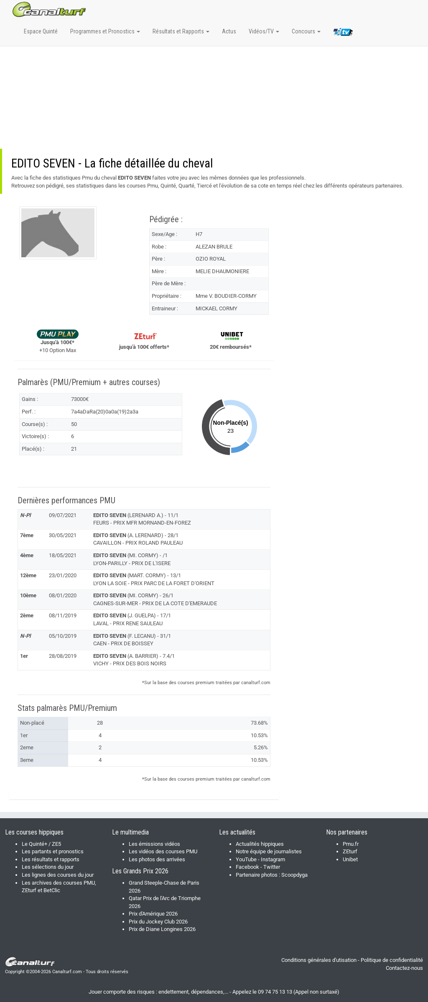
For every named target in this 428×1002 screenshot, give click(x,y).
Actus (229, 31)
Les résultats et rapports (50, 859)
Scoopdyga (294, 875)
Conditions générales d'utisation (319, 960)
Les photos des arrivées (157, 859)
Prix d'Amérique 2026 (153, 914)
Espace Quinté (41, 31)
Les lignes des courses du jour (58, 875)
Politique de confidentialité (392, 960)
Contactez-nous (404, 968)
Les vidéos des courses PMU (163, 851)
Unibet (350, 859)
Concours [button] (306, 31)
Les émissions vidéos (154, 844)
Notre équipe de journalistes (269, 851)
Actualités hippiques (260, 844)
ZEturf (350, 851)
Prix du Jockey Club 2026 (158, 921)
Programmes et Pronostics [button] (105, 31)
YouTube (246, 859)
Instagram (273, 859)
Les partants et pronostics (53, 851)
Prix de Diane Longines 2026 (162, 929)
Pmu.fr (351, 844)
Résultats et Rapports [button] (181, 31)
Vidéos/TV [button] (264, 31)
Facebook (247, 867)
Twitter (271, 867)
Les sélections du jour (48, 867)
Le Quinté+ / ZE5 (41, 844)
